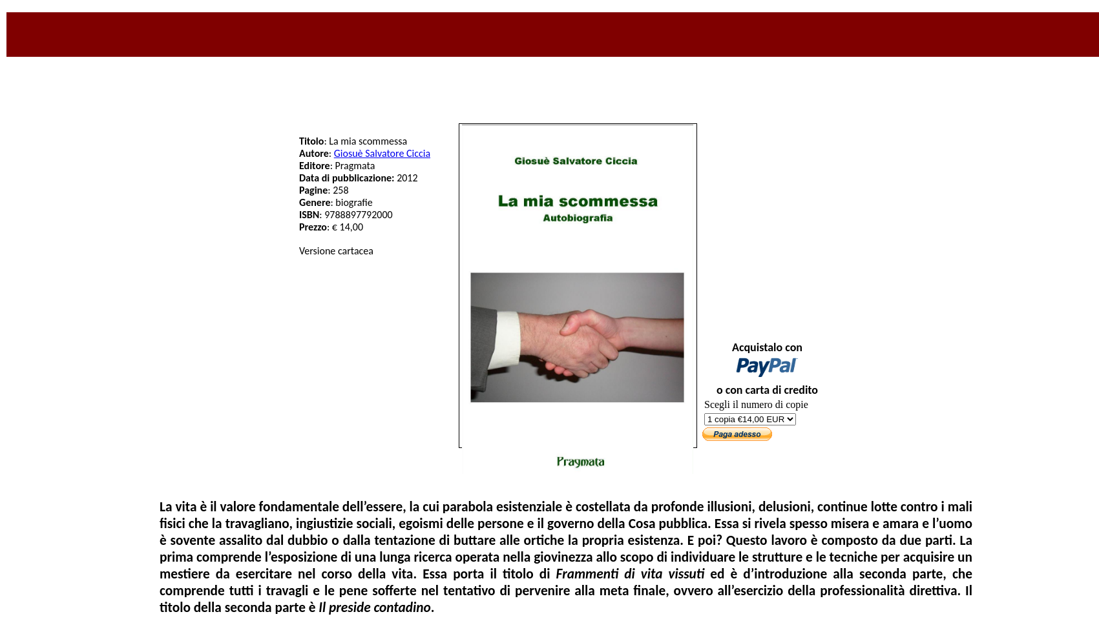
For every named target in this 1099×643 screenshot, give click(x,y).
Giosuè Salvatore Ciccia (382, 153)
